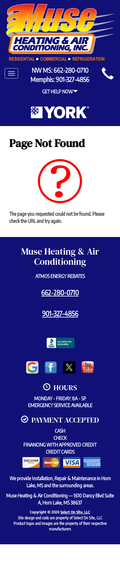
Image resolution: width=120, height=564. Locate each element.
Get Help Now (60, 91)
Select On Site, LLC (75, 511)
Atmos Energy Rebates (60, 276)
